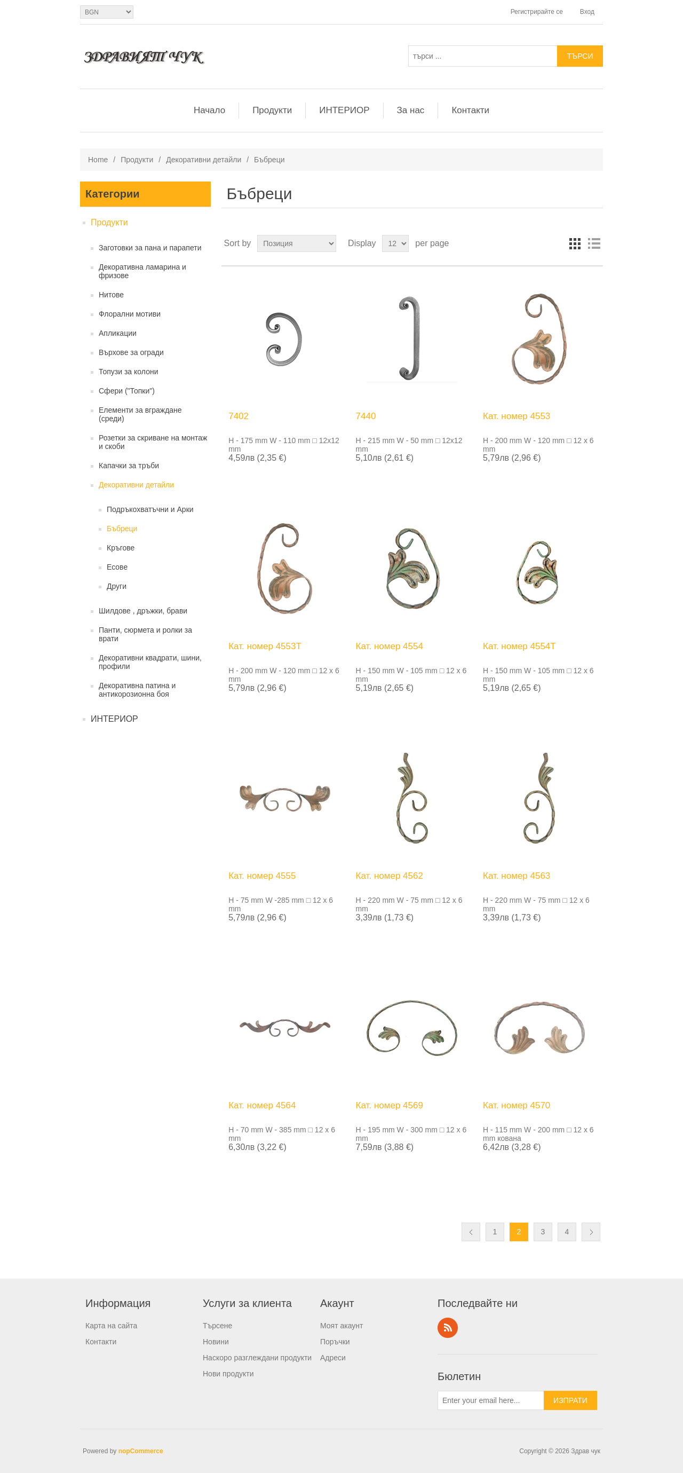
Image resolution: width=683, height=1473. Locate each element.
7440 (366, 416)
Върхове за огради (131, 352)
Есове (117, 567)
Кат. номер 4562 (389, 876)
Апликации (118, 333)
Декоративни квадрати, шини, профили (150, 662)
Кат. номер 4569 (389, 1105)
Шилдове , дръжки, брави (143, 610)
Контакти (470, 110)
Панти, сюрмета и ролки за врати (145, 634)
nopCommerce (140, 1451)
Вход (587, 11)
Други (116, 586)
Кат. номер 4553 (516, 416)
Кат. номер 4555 (262, 876)
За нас (411, 110)
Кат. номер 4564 (262, 1105)
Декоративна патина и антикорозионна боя (137, 689)
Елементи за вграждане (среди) (140, 414)
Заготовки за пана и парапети (150, 247)
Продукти (272, 110)
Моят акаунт (341, 1325)
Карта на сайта (111, 1325)
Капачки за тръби (129, 465)
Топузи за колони (128, 371)
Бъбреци (122, 528)
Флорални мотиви (130, 314)
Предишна (471, 1232)
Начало (209, 110)
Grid (574, 243)
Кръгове (120, 547)
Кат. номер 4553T (264, 646)
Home (98, 159)
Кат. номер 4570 (516, 1105)
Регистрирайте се (537, 11)
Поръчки (335, 1341)
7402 (238, 416)
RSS (448, 1328)
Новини (216, 1341)
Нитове (111, 294)
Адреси (333, 1357)
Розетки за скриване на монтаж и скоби (153, 442)
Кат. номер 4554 (389, 646)
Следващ (591, 1232)
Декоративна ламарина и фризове (142, 271)
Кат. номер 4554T (519, 646)
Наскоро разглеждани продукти (257, 1357)
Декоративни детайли (203, 159)
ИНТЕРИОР (344, 110)
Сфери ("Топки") (127, 391)
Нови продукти (228, 1373)
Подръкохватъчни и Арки (150, 509)
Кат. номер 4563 (516, 876)
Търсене (217, 1325)
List (593, 243)
